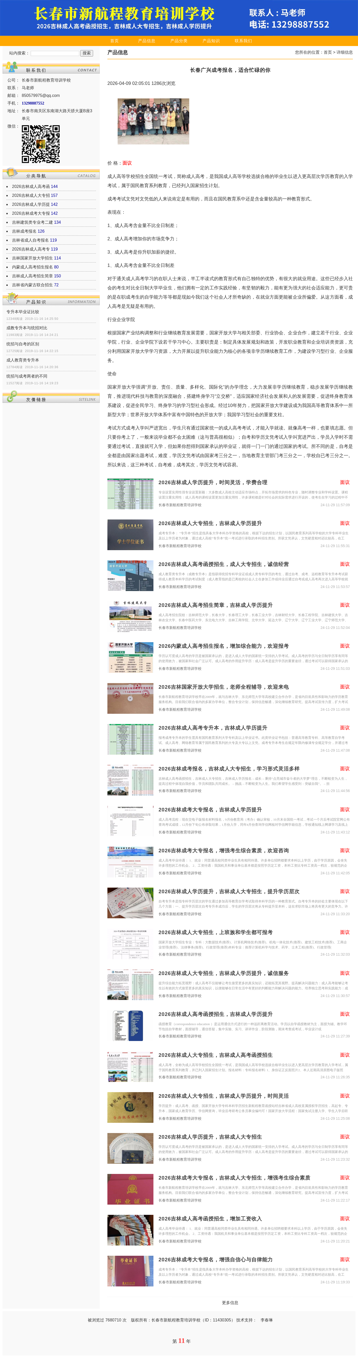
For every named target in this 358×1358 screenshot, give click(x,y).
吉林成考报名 (24, 231)
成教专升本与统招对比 (26, 328)
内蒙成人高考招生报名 (32, 267)
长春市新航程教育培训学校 (180, 505)
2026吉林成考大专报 (31, 213)
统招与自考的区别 (22, 344)
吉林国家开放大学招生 (32, 258)
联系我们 (243, 41)
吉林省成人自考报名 (30, 240)
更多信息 (230, 1302)
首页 (114, 41)
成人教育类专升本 (22, 360)
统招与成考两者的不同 (26, 376)
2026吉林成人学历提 (31, 204)
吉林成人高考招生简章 (32, 276)
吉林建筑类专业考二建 (32, 222)
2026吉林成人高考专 (31, 249)
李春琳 (267, 1320)
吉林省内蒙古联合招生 (32, 285)
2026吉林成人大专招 (31, 195)
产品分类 (179, 41)
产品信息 (146, 41)
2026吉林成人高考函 (31, 186)
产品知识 (211, 41)
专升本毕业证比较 (22, 312)
